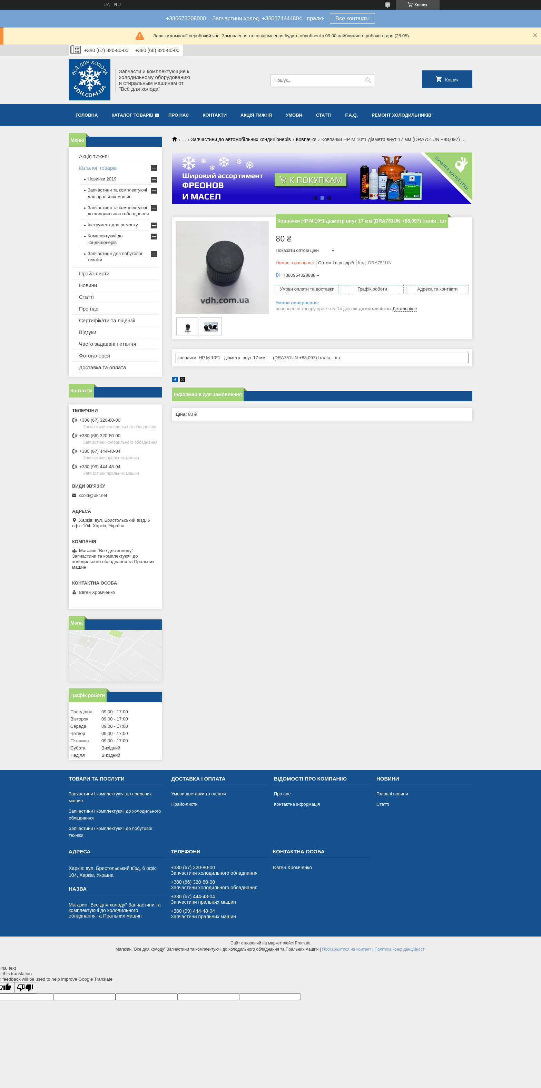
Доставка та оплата (102, 367)
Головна (87, 115)
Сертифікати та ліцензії (107, 320)
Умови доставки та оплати (198, 793)
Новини (88, 285)
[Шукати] (368, 80)
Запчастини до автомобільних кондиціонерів (241, 139)
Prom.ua (303, 943)
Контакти (215, 115)
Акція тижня (256, 115)
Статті (323, 115)
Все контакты (352, 18)
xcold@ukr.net (93, 495)
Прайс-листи (94, 273)
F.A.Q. (351, 115)
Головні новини (392, 793)
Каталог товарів (132, 115)
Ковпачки (306, 139)
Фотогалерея (94, 356)
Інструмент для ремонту (113, 224)
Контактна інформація (297, 804)
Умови (294, 115)
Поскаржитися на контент (346, 949)
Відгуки (87, 332)
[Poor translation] (25, 987)
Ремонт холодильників (401, 115)
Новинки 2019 (102, 179)
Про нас (178, 115)
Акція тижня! (94, 156)
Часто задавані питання (107, 344)
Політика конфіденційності (399, 949)
